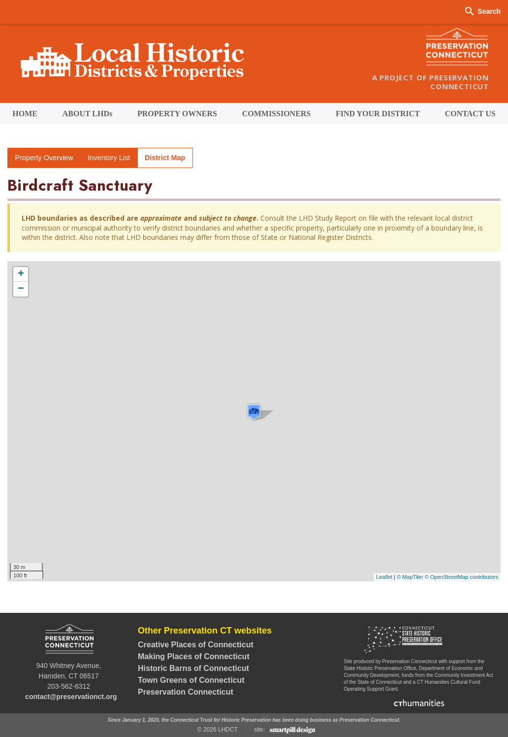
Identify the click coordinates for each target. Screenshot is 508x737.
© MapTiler (410, 577)
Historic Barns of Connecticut (193, 668)
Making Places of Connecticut (194, 656)
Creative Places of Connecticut (196, 644)
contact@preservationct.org (71, 697)
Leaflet (384, 577)
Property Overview (44, 158)
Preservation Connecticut (185, 692)
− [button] (21, 289)
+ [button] (21, 274)
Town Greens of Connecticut (191, 680)
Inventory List (109, 158)
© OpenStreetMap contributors (461, 577)
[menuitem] (25, 113)
